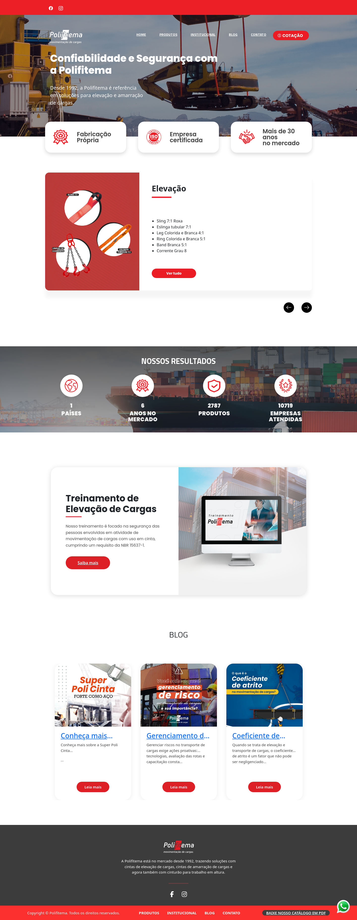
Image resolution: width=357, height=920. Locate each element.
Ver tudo (173, 273)
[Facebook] (51, 7)
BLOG (233, 34)
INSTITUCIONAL (203, 34)
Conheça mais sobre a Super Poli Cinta (90, 736)
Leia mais (93, 786)
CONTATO (258, 34)
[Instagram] (60, 7)
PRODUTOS (168, 34)
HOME (141, 34)
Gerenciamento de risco (177, 736)
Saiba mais (88, 563)
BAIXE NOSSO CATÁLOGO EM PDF (296, 912)
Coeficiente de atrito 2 (256, 736)
